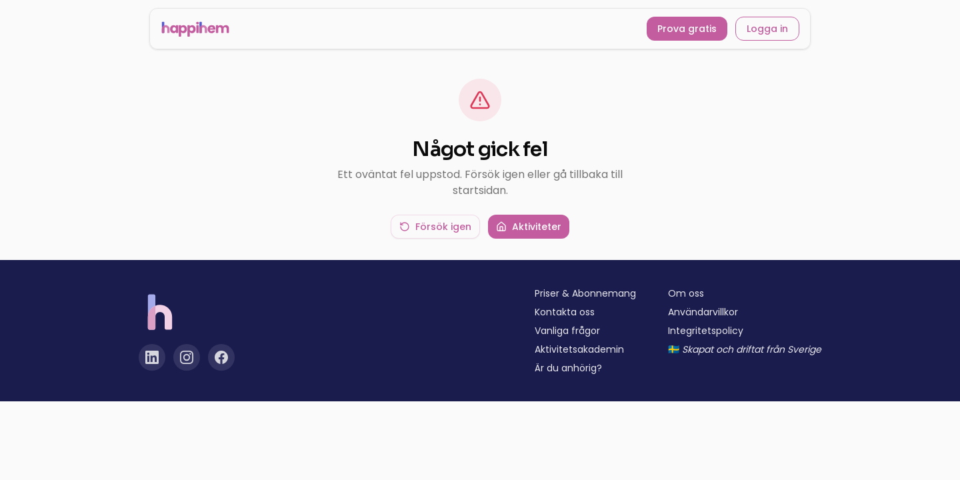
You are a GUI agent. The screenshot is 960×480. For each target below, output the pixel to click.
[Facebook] (221, 357)
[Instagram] (186, 357)
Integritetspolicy (705, 330)
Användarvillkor (703, 312)
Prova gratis (687, 28)
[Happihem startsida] (195, 28)
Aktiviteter (528, 226)
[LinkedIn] (152, 357)
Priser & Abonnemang (585, 293)
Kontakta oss (565, 312)
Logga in (767, 28)
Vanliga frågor (567, 330)
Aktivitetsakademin (579, 349)
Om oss (686, 293)
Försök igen (435, 226)
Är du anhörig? (568, 368)
